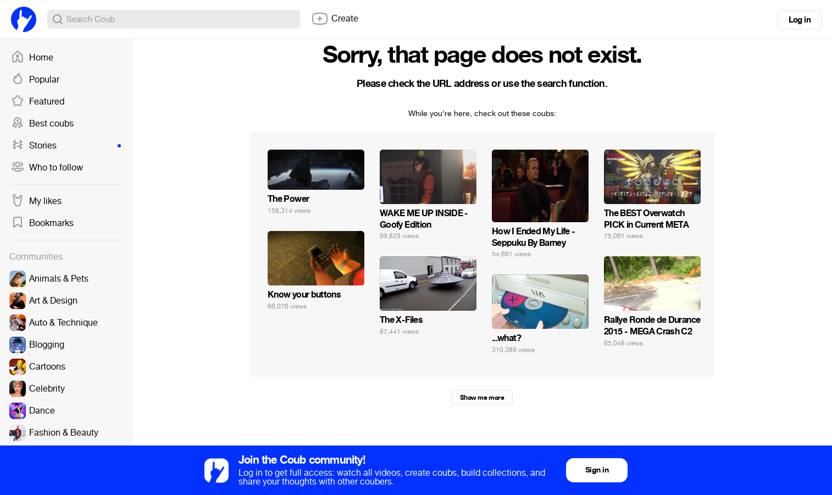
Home (32, 57)
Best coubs (42, 123)
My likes (36, 201)
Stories (66, 145)
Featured (37, 101)
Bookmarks (42, 223)
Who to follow (47, 167)
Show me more (482, 397)
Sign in (596, 470)
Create (334, 19)
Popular (35, 79)
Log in (800, 19)
